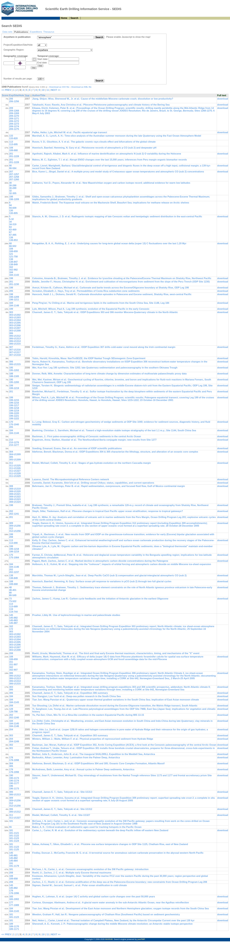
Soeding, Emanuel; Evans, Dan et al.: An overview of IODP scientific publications (77, 448)
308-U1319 (15, 489)
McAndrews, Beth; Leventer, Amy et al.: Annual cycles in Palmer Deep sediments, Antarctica (83, 769)
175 (11, 555)
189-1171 (14, 929)
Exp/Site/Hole (16, 95)
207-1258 (14, 177)
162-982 (13, 269)
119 (11, 609)
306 (11, 333)
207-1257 (14, 174)
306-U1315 (15, 344)
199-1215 (14, 400)
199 (11, 309)
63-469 (12, 229)
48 (10, 587)
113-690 (13, 543)
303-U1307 (15, 328)
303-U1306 (15, 325)
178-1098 (14, 760)
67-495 (12, 235)
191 (11, 863)
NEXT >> (55, 90)
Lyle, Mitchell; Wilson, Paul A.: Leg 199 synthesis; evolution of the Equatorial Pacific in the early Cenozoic (90, 309)
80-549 (12, 595)
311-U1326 (15, 468)
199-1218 (14, 408)
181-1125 (14, 849)
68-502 (12, 246)
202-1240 (14, 717)
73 (10, 598)
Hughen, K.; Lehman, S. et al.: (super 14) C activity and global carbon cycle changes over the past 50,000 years (93, 896)
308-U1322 (15, 496)
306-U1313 (15, 338)
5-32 (11, 219)
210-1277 (14, 445)
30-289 (12, 188)
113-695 (13, 144)
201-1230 (14, 284)
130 (11, 210)
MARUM (109, 939)
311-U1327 (15, 471)
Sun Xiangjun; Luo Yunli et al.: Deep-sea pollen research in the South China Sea (76, 696)
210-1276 (14, 442)
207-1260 (14, 179)
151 (11, 662)
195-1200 (14, 382)
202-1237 (14, 572)
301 (11, 748)
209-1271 (14, 118)
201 (11, 153)
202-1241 (14, 514)
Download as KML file (81, 87)
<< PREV (6, 90)
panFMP (141, 939)
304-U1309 (15, 454)
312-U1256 (15, 531)
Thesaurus (48, 32)
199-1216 (14, 403)
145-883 (13, 620)
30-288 (12, 185)
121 (11, 254)
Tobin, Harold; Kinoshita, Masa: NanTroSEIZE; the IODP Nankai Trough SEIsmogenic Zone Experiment (88, 358)
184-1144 (14, 433)
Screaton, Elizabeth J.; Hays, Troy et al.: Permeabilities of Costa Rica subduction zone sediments (86, 291)
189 (11, 924)
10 (43, 90)
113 (11, 141)
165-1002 (14, 899)
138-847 (13, 262)
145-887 (13, 623)
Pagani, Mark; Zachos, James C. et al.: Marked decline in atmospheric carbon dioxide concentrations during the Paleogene (100, 561)
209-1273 (14, 124)
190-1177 (14, 783)
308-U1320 (15, 491)
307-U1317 (15, 352)
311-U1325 (15, 465)
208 (11, 537)
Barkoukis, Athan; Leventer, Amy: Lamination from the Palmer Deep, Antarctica (76, 757)
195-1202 (14, 370)
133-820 (13, 138)
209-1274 (14, 126)
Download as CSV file (59, 87)
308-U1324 (15, 502)
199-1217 (14, 405)
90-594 (12, 168)
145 (11, 615)
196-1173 (14, 788)
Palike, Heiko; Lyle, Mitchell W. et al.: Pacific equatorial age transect (69, 132)
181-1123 (14, 838)
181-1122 (14, 835)
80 (10, 592)
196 (11, 786)
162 (11, 267)
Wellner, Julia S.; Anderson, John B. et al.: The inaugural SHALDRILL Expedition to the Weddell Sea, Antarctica (93, 754)
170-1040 (14, 424)
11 (47, 90)
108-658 (13, 878)
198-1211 (14, 299)
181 (11, 821)
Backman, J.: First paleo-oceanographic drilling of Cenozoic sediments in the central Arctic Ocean (86, 436)
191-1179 (14, 866)
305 (11, 457)
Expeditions (36, 32)
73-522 (12, 601)
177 (11, 902)
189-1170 (14, 926)
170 (11, 422)
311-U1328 (15, 473)
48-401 (12, 590)
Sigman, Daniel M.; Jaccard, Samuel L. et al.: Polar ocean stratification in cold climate (79, 885)
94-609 (12, 208)
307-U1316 (15, 349)
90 (10, 165)
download (222, 99)
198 (11, 196)
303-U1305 (15, 323)
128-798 (13, 711)
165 (11, 896)
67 (10, 232)
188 (11, 373)
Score (5, 95)
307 (11, 347)
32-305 (12, 193)
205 (11, 291)
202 (11, 511)
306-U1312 (15, 336)
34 (10, 222)
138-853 (13, 240)
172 (11, 629)
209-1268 (14, 110)
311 (11, 463)
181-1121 (14, 833)
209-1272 (14, 121)
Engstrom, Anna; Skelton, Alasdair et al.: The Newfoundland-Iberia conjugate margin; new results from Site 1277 (94, 440)
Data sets (7, 32)
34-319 (12, 224)
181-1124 (14, 841)
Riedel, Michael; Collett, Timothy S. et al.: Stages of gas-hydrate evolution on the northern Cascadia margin (91, 463)
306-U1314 (15, 341)
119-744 (13, 612)
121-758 (13, 256)
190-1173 (14, 778)
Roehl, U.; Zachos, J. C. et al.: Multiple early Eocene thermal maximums (71, 872)
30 (10, 183)
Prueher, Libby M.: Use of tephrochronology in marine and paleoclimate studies (76, 615)
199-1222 (14, 418)
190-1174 (14, 780)
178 (11, 757)
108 (11, 147)
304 (11, 452)
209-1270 (14, 116)
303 (11, 312)
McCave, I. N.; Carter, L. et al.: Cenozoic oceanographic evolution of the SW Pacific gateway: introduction (90, 869)
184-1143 (14, 275)
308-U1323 (15, 499)
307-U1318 (15, 355)
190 (11, 775)
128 (11, 709)
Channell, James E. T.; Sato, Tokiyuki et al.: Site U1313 (62, 792)
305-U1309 (15, 459)
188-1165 (14, 376)
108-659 (13, 251)
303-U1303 (15, 317)
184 (11, 272)
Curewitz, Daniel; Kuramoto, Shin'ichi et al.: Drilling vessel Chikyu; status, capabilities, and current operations (93, 483)
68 (10, 243)
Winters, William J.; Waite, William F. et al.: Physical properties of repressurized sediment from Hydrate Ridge (92, 739)
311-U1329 (15, 476)
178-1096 (14, 893)
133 (11, 136)
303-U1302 (15, 315)
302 (11, 745)
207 (11, 171)
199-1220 (14, 413)
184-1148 (14, 305)
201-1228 (14, 156)
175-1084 (14, 557)
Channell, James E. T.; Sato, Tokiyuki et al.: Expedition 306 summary (70, 693)
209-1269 (14, 113)
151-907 (13, 664)
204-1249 (14, 741)
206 (11, 99)
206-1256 (14, 101)
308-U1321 (15, 494)
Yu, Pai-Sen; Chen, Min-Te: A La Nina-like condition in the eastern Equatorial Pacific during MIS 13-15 (88, 715)
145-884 (13, 860)
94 (10, 205)
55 (10, 827)
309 (11, 523)
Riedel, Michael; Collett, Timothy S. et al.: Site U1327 (61, 815)
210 (11, 440)
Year (27, 95)
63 (10, 227)
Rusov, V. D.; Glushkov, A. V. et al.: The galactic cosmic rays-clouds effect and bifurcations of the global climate (94, 141)
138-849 (13, 264)
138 (11, 237)
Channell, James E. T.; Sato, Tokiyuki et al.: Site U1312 (62, 809)
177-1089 (14, 905)
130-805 (13, 213)
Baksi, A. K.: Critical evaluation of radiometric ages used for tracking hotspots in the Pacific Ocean (87, 827)
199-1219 (14, 388)
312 (11, 528)
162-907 (13, 670)
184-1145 (14, 723)
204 (11, 729)
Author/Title (38, 95)
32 (10, 190)
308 (11, 486)
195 (11, 367)
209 (11, 108)
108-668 (13, 150)
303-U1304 (15, 320)
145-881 (13, 855)
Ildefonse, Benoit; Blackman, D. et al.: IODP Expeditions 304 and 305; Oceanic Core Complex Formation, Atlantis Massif (98, 763)
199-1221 (14, 416)
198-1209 (14, 199)
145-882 (13, 618)
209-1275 (14, 129)
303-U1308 (15, 330)
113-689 (13, 606)
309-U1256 (15, 526)
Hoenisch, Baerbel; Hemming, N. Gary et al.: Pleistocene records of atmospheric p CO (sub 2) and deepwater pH (94, 147)
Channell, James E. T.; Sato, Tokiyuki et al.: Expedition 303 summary (70, 735)
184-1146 (14, 567)
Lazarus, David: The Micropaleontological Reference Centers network (70, 479)
